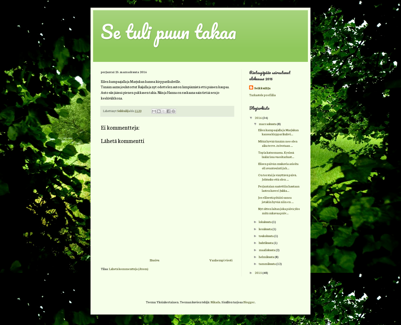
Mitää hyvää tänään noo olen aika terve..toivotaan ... (277, 143)
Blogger (249, 302)
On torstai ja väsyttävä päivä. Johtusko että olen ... (277, 177)
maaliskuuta (267, 250)
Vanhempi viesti (220, 260)
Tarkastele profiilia (262, 95)
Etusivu (154, 260)
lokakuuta (265, 221)
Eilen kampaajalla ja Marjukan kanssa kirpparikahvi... (278, 132)
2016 (258, 117)
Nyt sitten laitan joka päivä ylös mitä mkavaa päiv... (279, 210)
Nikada (215, 302)
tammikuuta (267, 263)
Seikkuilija (262, 88)
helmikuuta (267, 256)
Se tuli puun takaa (168, 31)
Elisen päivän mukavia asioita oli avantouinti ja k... (278, 165)
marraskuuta (268, 123)
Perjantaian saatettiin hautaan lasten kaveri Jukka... (278, 188)
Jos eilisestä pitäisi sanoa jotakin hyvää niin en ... (276, 199)
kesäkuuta (265, 229)
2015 (258, 272)
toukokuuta (266, 235)
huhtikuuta (266, 242)
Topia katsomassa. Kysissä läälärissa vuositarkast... (276, 154)
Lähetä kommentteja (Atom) (128, 268)
